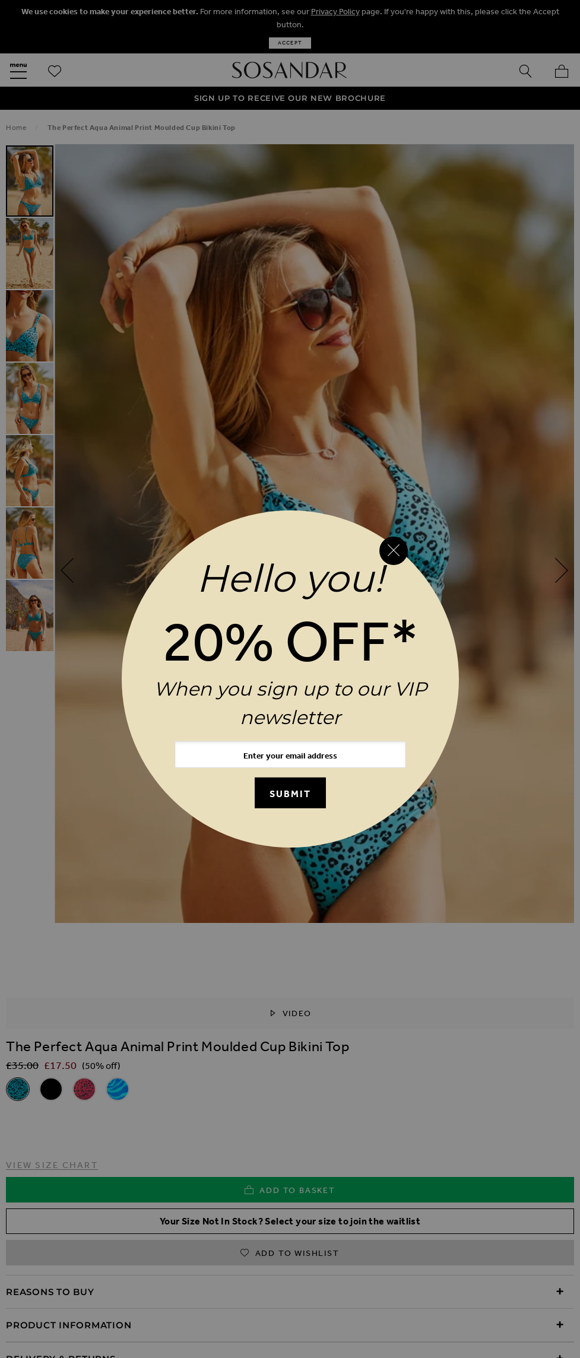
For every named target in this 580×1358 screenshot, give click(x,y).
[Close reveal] (393, 551)
